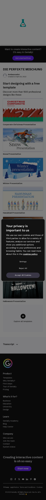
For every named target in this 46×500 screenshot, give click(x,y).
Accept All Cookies (23, 275)
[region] (23, 250)
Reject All (23, 268)
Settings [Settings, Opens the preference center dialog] (23, 261)
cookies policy (30, 254)
